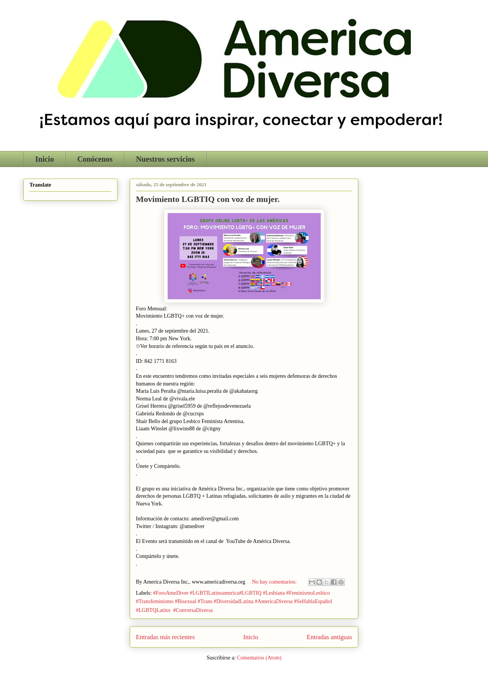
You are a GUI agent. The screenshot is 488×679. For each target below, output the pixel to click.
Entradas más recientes (165, 637)
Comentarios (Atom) (259, 658)
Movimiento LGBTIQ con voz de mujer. (208, 199)
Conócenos (95, 159)
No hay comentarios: (275, 582)
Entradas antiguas (329, 637)
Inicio (44, 159)
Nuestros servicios (165, 159)
